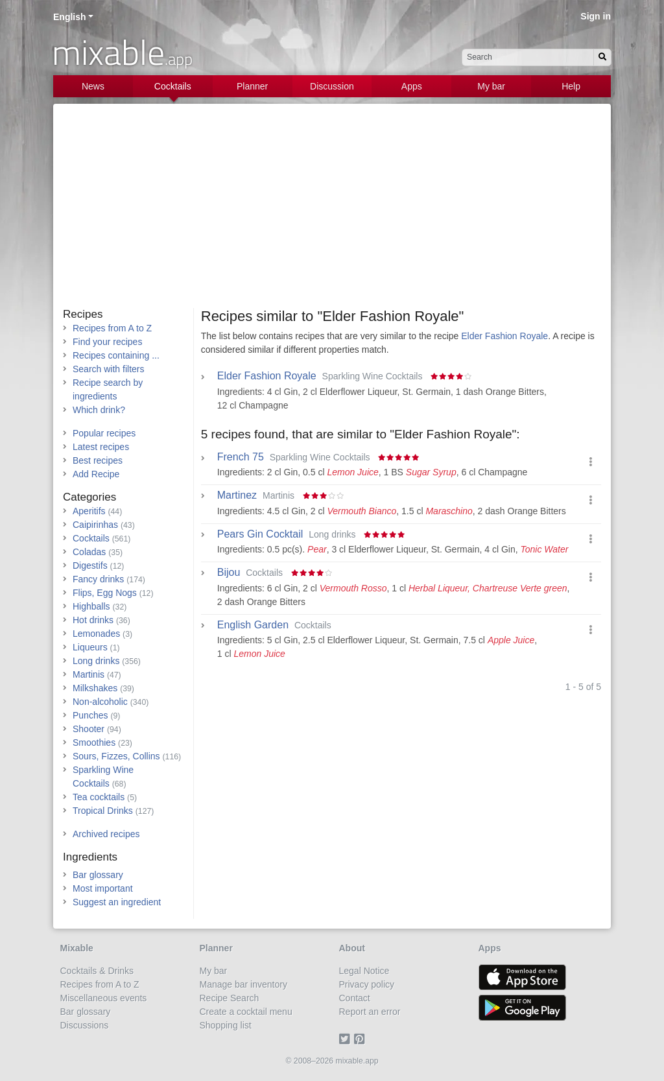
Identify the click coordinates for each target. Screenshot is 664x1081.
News (93, 86)
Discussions (84, 1025)
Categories (89, 497)
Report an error (370, 1011)
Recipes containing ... (116, 355)
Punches (90, 715)
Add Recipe (96, 474)
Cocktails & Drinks (97, 971)
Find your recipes (107, 342)
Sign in (595, 16)
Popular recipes (104, 433)
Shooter (88, 729)
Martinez (237, 495)
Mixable (76, 948)
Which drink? (99, 410)
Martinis (88, 674)
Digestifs (90, 565)
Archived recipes (106, 834)
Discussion (332, 86)
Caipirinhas (95, 524)
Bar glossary (98, 875)
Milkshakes (95, 688)
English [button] (69, 17)
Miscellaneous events (103, 998)
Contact (354, 998)
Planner (252, 86)
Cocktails (172, 86)
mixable (122, 52)
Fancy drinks (98, 579)
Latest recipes (101, 447)
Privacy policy (367, 984)
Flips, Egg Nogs (105, 593)
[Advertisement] (332, 211)
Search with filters (108, 369)
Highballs (91, 606)
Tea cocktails (98, 797)
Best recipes (98, 460)
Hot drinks (93, 620)
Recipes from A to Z (112, 328)
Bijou (229, 572)
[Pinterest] (361, 1039)
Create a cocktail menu (246, 1011)
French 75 (240, 457)
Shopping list (226, 1025)
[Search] (602, 57)
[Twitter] (346, 1039)
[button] (590, 462)
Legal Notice (364, 971)
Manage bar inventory (243, 984)
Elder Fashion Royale (504, 336)
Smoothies (94, 742)
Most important (103, 888)
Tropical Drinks (103, 810)
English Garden (253, 625)
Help (571, 86)
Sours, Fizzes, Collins (116, 756)
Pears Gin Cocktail (260, 534)
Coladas (89, 552)
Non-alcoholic (100, 701)
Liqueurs (90, 647)
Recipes (82, 314)
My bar (491, 86)
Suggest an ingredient (117, 902)
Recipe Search (229, 998)
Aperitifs (89, 511)
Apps (411, 86)
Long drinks (96, 661)
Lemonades (96, 633)
